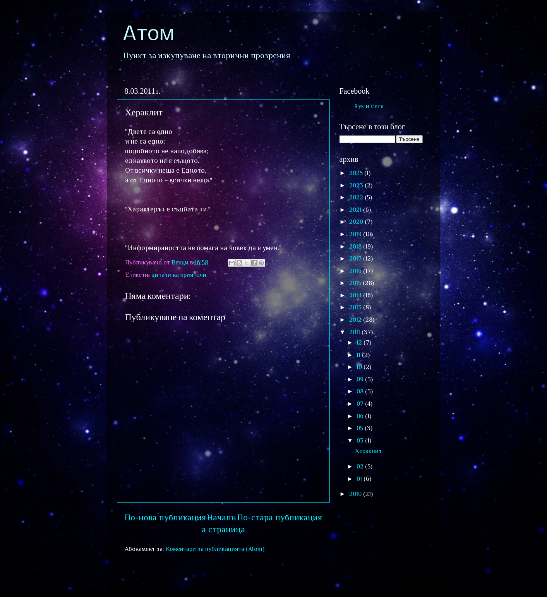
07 (361, 403)
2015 (356, 282)
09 (361, 379)
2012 (356, 319)
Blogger (392, 581)
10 (360, 367)
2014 (356, 295)
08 (361, 391)
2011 (355, 332)
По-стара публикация (279, 517)
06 (361, 416)
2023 (357, 185)
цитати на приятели (178, 274)
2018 (356, 246)
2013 (356, 307)
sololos (319, 581)
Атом (148, 35)
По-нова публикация (165, 517)
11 (359, 355)
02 (361, 466)
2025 (356, 173)
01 (360, 478)
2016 (356, 270)
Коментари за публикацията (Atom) (215, 548)
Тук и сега (369, 106)
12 (360, 342)
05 (361, 428)
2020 (357, 221)
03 (361, 440)
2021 (356, 209)
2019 (356, 234)
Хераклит (368, 451)
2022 (357, 197)
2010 (356, 494)
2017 (356, 258)
